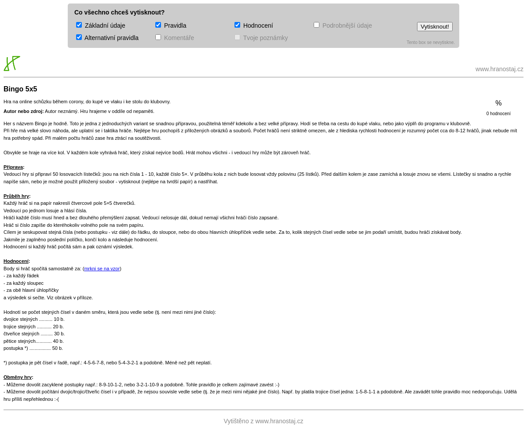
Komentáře (174, 37)
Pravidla (170, 25)
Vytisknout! (435, 26)
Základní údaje (100, 25)
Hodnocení (253, 25)
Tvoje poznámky (261, 37)
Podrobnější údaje (343, 25)
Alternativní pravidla (107, 37)
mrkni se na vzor (102, 268)
